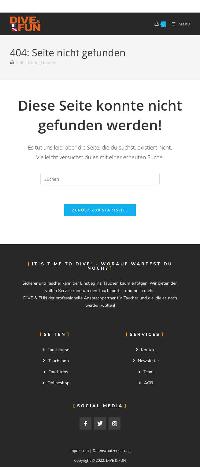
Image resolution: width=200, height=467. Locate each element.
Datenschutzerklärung (112, 450)
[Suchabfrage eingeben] (100, 179)
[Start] (12, 62)
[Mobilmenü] (178, 24)
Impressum (79, 450)
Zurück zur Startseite (100, 210)
